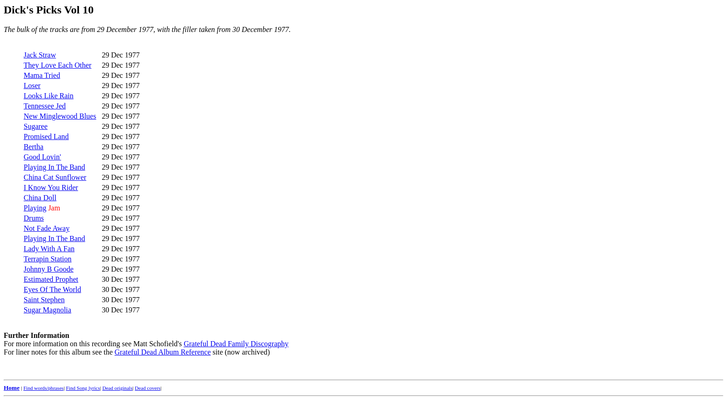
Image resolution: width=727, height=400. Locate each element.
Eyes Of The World (52, 289)
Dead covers (147, 388)
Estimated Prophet (51, 279)
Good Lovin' (42, 157)
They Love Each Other (57, 65)
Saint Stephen (44, 300)
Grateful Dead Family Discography (236, 344)
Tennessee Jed (45, 106)
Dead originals (117, 388)
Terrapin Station (47, 259)
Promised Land (46, 136)
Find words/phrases (43, 388)
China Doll (40, 198)
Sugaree (36, 126)
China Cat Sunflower (55, 177)
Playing (35, 208)
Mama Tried (42, 75)
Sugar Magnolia (47, 310)
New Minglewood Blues (60, 116)
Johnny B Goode (49, 269)
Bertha (34, 147)
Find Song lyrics (83, 388)
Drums (34, 218)
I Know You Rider (51, 187)
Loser (32, 85)
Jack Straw (40, 55)
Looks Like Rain (49, 96)
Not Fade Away (47, 228)
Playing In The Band (54, 167)
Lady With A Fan (49, 249)
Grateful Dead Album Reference (162, 352)
